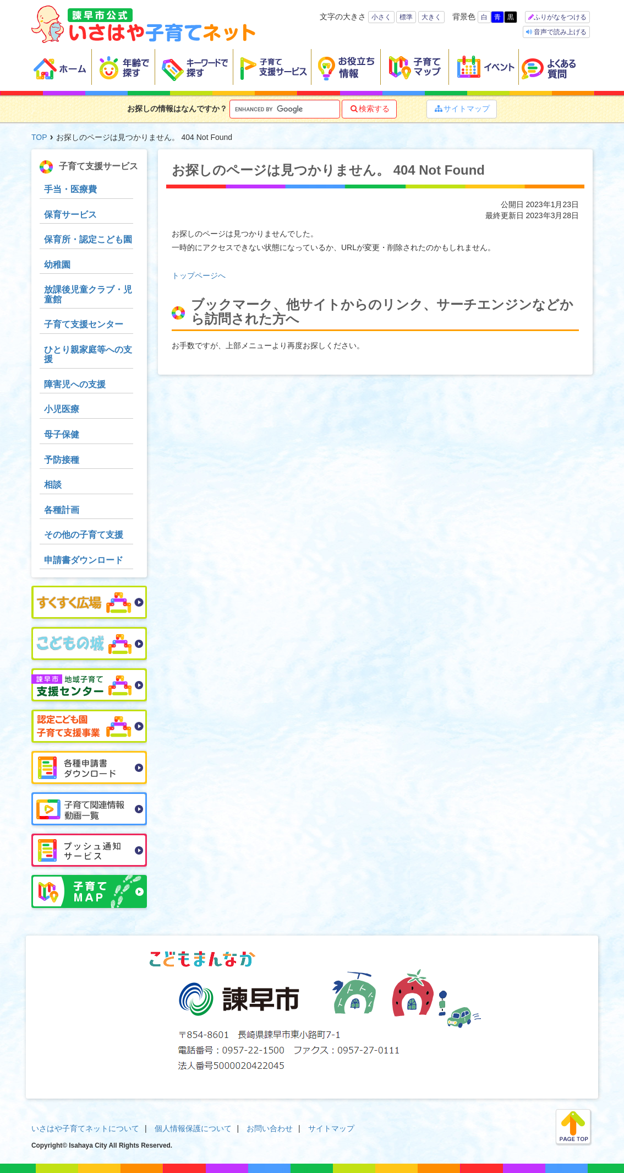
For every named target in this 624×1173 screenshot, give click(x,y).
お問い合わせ (270, 1128)
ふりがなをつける (560, 17)
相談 (53, 484)
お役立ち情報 (346, 67)
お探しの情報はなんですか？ (177, 108)
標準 (406, 17)
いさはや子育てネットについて (85, 1128)
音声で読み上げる (559, 32)
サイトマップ (462, 108)
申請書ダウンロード (83, 560)
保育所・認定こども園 (88, 239)
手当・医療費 (70, 189)
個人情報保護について (193, 1128)
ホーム (61, 67)
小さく (381, 17)
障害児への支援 (75, 384)
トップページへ (199, 275)
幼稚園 (57, 264)
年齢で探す (123, 67)
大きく (431, 17)
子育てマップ (415, 67)
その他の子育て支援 (83, 534)
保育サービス (70, 214)
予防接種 (61, 459)
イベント (484, 67)
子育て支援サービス (272, 67)
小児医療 (61, 409)
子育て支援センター (83, 324)
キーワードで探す (194, 67)
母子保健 (61, 434)
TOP (39, 137)
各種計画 (61, 510)
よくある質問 (556, 67)
